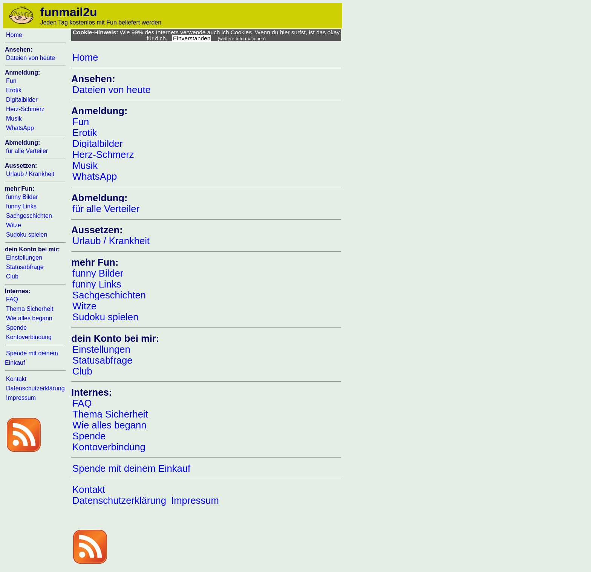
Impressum (21, 398)
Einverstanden (191, 38)
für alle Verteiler (27, 151)
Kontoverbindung (29, 337)
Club (12, 276)
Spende (16, 327)
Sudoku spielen (26, 234)
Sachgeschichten (29, 216)
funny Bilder (22, 197)
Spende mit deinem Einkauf (131, 468)
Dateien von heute (30, 58)
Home (14, 35)
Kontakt (16, 379)
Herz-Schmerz (25, 109)
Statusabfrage (25, 267)
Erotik (13, 90)
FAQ (12, 299)
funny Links (21, 206)
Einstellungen (24, 257)
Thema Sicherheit (29, 309)
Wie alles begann (29, 318)
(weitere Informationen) (242, 38)
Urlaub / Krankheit (30, 174)
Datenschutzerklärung (35, 388)
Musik (14, 118)
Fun (11, 81)
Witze (13, 225)
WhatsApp (20, 128)
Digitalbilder (22, 99)
